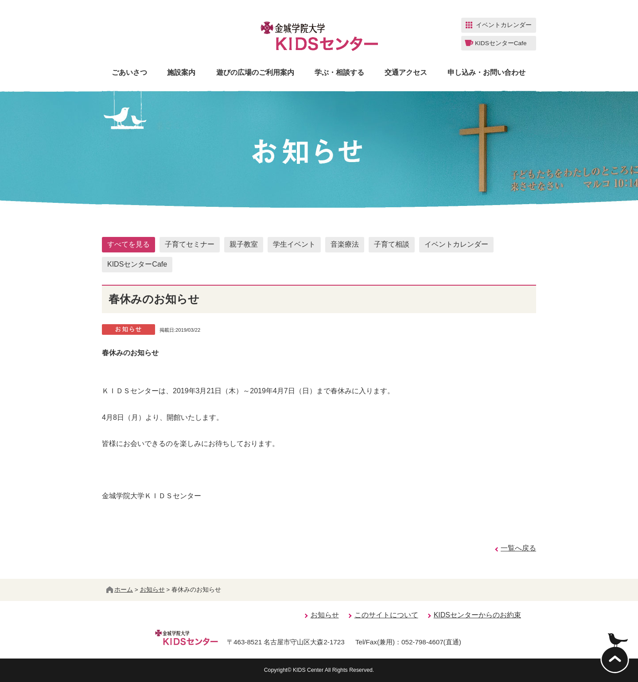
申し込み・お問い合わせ (486, 72)
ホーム (119, 589)
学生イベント (294, 244)
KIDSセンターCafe (137, 264)
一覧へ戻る (518, 548)
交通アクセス (406, 72)
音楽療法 (345, 244)
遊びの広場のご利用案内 (255, 72)
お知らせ (152, 589)
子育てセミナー (189, 244)
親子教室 (244, 244)
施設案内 (181, 72)
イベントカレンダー (456, 244)
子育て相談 (391, 244)
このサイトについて (386, 615)
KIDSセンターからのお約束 (477, 615)
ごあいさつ (129, 72)
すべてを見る (128, 244)
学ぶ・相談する (339, 72)
